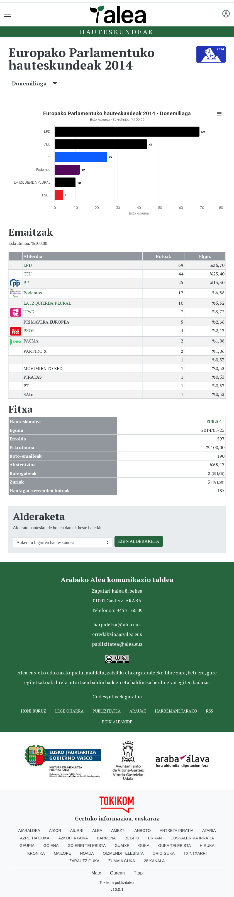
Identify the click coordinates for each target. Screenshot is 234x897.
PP (26, 282)
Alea (97, 830)
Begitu (132, 838)
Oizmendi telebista (123, 853)
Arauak (138, 711)
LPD (27, 265)
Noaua (87, 853)
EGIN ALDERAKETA (138, 541)
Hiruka (207, 845)
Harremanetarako (176, 711)
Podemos (32, 293)
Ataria (209, 830)
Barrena (106, 838)
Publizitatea (106, 711)
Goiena (50, 845)
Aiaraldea (29, 830)
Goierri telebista (86, 845)
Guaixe (121, 845)
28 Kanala (154, 861)
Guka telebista (174, 845)
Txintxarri (195, 853)
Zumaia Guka (121, 861)
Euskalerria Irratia (192, 838)
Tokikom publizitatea (117, 882)
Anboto (142, 830)
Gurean (117, 873)
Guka (143, 845)
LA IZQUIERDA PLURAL (47, 303)
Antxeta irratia (176, 830)
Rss (209, 711)
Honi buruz (33, 711)
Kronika (36, 853)
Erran (155, 838)
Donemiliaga (34, 83)
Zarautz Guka (84, 861)
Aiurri (76, 830)
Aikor (55, 830)
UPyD (28, 312)
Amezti (118, 830)
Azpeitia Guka (34, 838)
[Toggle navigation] (8, 14)
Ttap (138, 873)
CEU (27, 274)
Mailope (62, 853)
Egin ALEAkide (117, 721)
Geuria (27, 845)
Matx (96, 873)
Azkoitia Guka (73, 838)
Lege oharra (69, 711)
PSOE (29, 330)
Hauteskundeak (117, 31)
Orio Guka (163, 853)
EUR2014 (215, 421)
